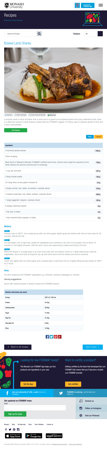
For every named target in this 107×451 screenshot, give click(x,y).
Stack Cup (53, 115)
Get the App (28, 384)
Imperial (98, 137)
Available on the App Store (13, 435)
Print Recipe (16, 130)
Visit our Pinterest (92, 415)
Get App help (21, 424)
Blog (13, 424)
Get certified (73, 384)
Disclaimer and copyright (59, 444)
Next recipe (93, 347)
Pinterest (14, 429)
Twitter (10, 429)
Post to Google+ (59, 337)
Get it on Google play (34, 435)
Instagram (18, 429)
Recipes (6, 424)
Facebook (6, 429)
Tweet (51, 337)
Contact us (89, 401)
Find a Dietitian (39, 424)
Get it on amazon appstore (54, 435)
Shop (30, 424)
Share (47, 337)
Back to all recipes (17, 347)
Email (5, 404)
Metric (90, 137)
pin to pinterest (55, 337)
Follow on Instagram (93, 408)
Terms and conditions (75, 444)
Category (76, 34)
